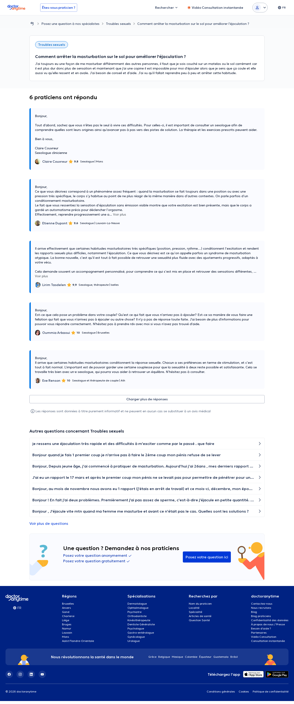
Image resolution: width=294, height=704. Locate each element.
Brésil (234, 659)
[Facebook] (9, 677)
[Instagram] (20, 677)
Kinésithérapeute (138, 623)
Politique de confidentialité (270, 694)
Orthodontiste (137, 619)
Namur (66, 631)
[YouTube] (42, 677)
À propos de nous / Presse (268, 627)
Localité (194, 610)
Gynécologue (136, 639)
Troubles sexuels (118, 24)
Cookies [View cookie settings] (244, 694)
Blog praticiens (261, 619)
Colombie (191, 659)
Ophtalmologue (137, 610)
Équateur (205, 659)
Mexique (177, 659)
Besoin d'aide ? (261, 631)
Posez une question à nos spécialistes (70, 24)
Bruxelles (68, 606)
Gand (65, 615)
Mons (65, 639)
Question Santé (199, 623)
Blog (254, 615)
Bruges (66, 627)
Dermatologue (137, 606)
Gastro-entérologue (140, 635)
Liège (65, 623)
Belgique (164, 659)
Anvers (66, 610)
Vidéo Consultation (263, 639)
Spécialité (195, 615)
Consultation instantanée (268, 644)
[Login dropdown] (260, 7)
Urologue (133, 644)
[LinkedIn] (31, 677)
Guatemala (221, 659)
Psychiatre (134, 615)
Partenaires (259, 635)
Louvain (67, 635)
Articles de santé (200, 619)
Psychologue (135, 631)
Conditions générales (221, 694)
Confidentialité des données (269, 623)
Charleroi (68, 619)
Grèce (152, 659)
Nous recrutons (261, 610)
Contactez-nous (261, 606)
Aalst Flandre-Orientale (78, 644)
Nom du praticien (200, 606)
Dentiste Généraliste (141, 627)
